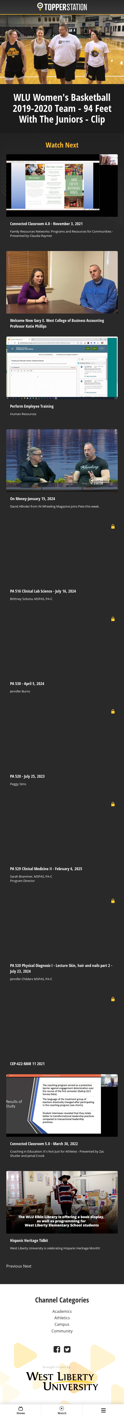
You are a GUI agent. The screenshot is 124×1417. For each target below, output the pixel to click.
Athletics (62, 1317)
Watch (62, 1410)
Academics (62, 1311)
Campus (62, 1324)
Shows (20, 1410)
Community (62, 1331)
